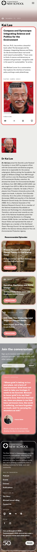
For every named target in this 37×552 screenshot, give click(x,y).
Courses (6, 484)
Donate (29, 543)
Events (5, 480)
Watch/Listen (10, 267)
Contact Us (7, 504)
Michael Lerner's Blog (11, 500)
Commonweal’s (21, 453)
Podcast (6, 476)
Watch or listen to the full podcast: (16, 430)
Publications (8, 487)
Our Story (6, 496)
